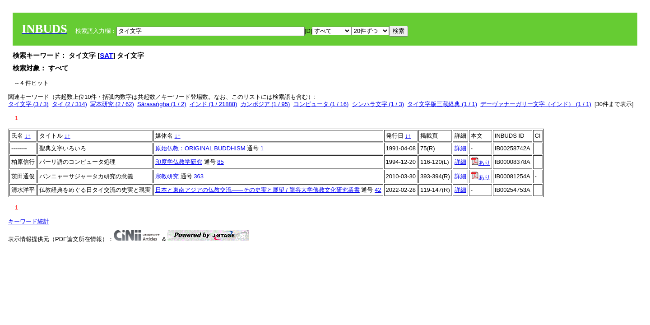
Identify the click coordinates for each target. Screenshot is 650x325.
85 (220, 161)
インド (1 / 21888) (213, 104)
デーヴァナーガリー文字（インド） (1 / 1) (535, 104)
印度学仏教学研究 (178, 161)
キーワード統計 (28, 221)
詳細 (460, 148)
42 (378, 189)
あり (480, 162)
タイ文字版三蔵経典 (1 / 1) (442, 104)
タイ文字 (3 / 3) (28, 104)
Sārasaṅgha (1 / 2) (161, 104)
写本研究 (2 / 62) (112, 104)
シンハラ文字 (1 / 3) (378, 104)
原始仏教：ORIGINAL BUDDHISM (200, 148)
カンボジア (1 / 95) (265, 104)
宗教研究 (167, 176)
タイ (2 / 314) (69, 104)
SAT (106, 55)
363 (199, 176)
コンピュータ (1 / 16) (321, 104)
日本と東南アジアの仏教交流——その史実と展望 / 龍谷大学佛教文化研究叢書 (257, 189)
